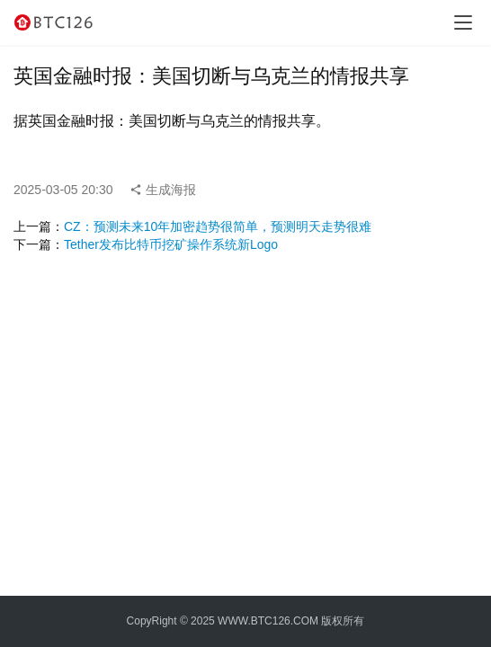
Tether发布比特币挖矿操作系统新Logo (171, 244)
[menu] (463, 22)
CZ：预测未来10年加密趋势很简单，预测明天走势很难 (217, 226)
